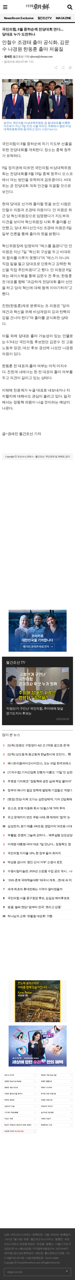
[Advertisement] (37, 507)
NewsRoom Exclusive (19, 18)
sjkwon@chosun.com (41, 56)
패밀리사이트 (14, 1272)
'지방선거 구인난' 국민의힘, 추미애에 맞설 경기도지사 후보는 (34, 711)
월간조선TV (45, 18)
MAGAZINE (63, 18)
